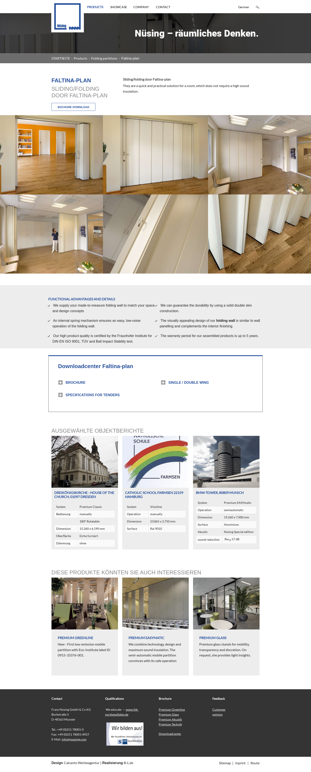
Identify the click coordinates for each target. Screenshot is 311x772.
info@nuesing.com (74, 739)
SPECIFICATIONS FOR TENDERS (93, 395)
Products (80, 58)
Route (255, 763)
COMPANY (141, 7)
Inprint (240, 763)
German (243, 7)
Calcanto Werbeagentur (82, 763)
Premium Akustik (170, 719)
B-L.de (128, 763)
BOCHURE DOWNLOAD (73, 107)
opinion (217, 714)
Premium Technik (170, 724)
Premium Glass (169, 714)
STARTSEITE (60, 58)
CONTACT (163, 7)
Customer (219, 709)
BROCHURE (75, 382)
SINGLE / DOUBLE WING (188, 382)
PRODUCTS (95, 7)
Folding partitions (104, 58)
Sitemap (225, 763)
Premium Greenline (172, 709)
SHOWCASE (118, 7)
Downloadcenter (170, 734)
